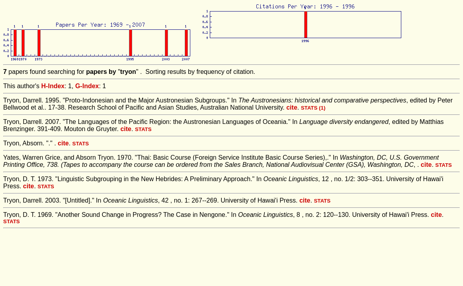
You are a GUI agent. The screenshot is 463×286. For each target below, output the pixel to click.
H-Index (53, 86)
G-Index (87, 86)
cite (291, 107)
